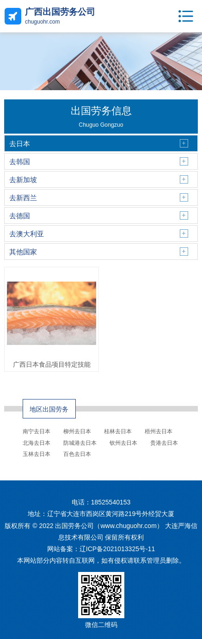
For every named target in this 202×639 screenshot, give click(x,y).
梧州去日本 (158, 431)
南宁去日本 (36, 431)
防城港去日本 (80, 443)
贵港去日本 (164, 443)
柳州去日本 (77, 431)
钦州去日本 (123, 443)
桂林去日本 (118, 431)
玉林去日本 (36, 454)
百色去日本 (77, 454)
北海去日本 (36, 443)
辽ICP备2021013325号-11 (117, 549)
